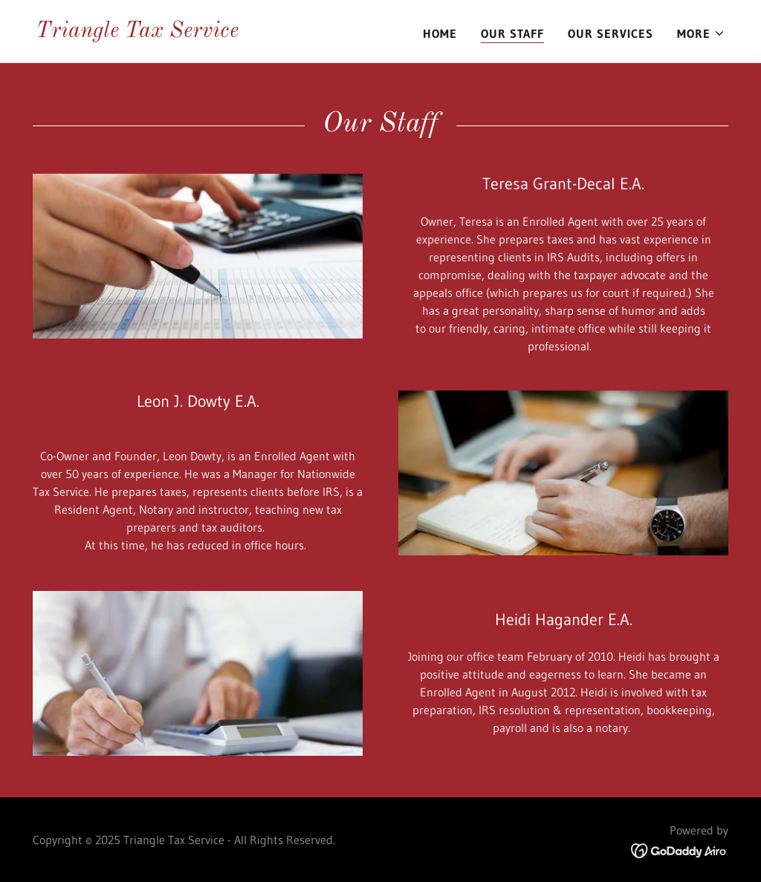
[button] (701, 33)
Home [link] (440, 33)
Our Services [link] (610, 33)
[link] (137, 32)
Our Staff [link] (512, 33)
